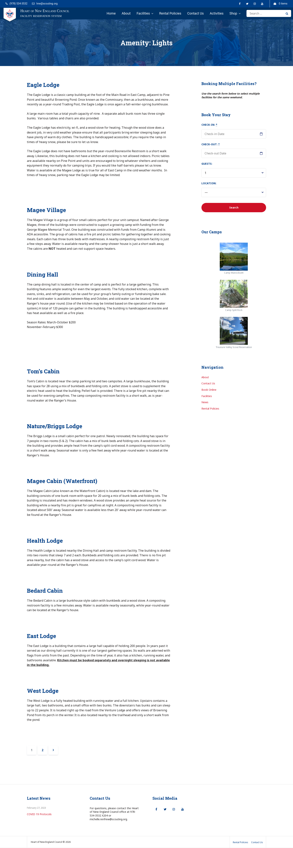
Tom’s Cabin (43, 371)
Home (111, 13)
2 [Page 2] (44, 748)
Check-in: (209, 124)
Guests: (206, 163)
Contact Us (195, 13)
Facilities (143, 13)
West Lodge (42, 690)
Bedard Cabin (45, 590)
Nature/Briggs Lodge (54, 426)
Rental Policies (170, 13)
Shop (233, 13)
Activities (216, 13)
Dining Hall (42, 274)
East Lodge (41, 635)
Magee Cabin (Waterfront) (62, 481)
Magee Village (46, 210)
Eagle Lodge (43, 84)
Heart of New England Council (44, 11)
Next (53, 750)
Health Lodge (45, 540)
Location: (208, 183)
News (204, 402)
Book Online (208, 389)
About (126, 13)
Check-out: (210, 144)
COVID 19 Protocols (39, 814)
